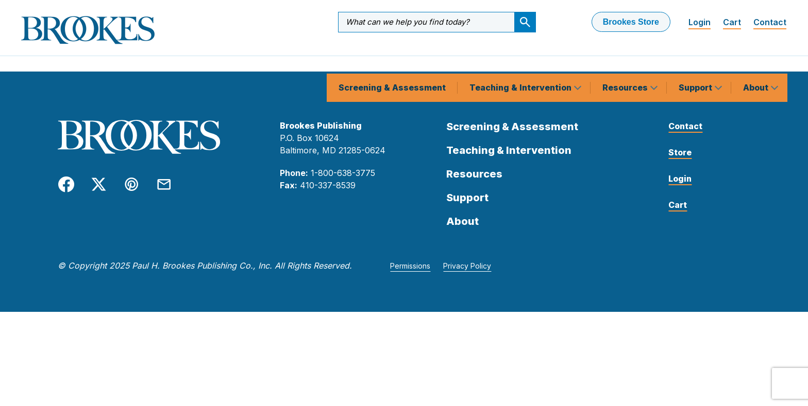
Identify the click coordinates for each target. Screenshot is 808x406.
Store (680, 155)
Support (696, 59)
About (756, 59)
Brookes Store (631, 21)
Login (699, 22)
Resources (626, 59)
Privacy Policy (467, 268)
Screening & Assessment (392, 59)
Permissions (410, 268)
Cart (732, 22)
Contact (769, 22)
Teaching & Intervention (521, 59)
